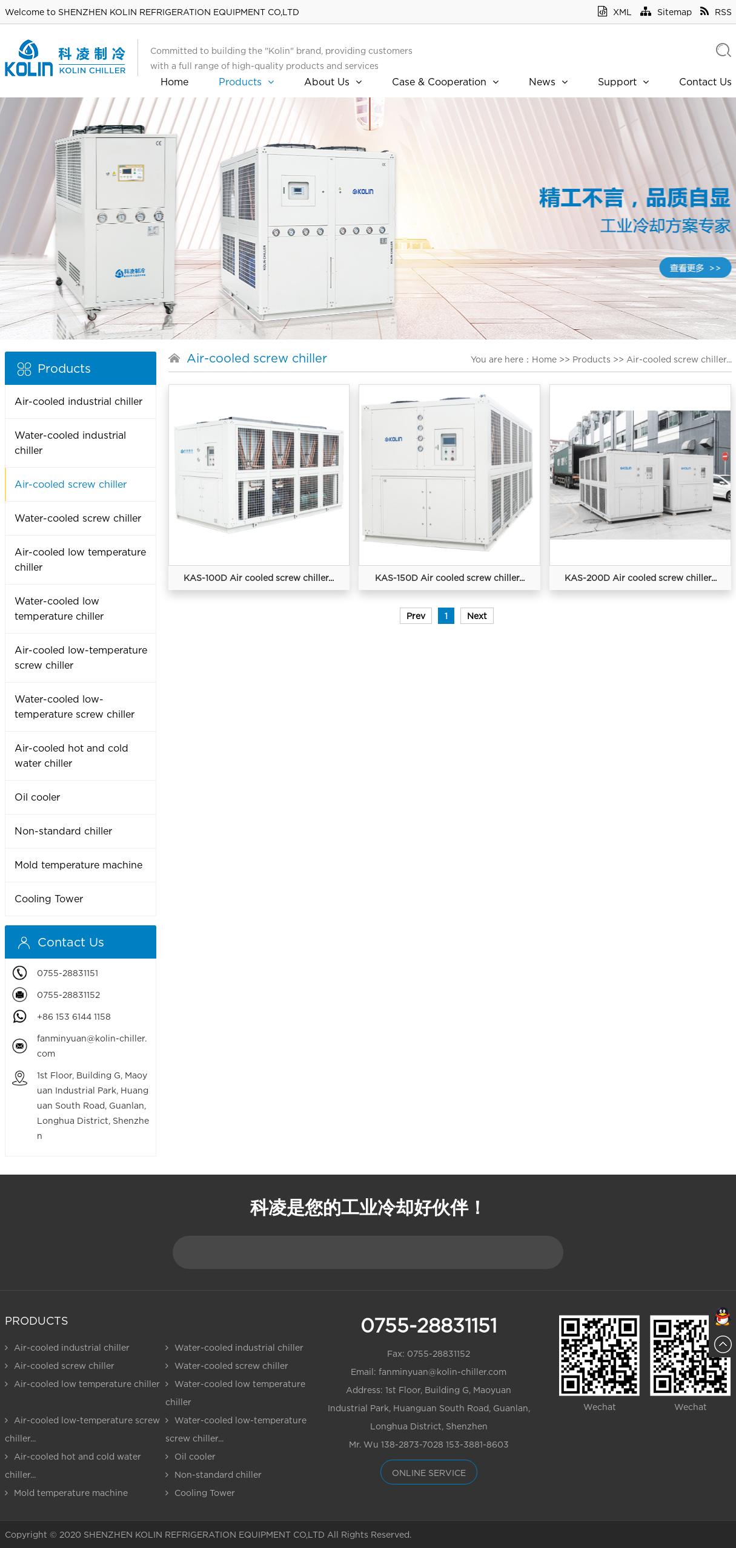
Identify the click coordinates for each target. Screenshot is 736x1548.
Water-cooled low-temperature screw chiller (74, 707)
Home (174, 81)
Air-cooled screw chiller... (679, 359)
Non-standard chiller (63, 830)
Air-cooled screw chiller (71, 484)
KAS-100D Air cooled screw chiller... (259, 577)
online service (429, 1472)
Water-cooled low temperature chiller (59, 608)
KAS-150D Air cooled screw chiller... (450, 577)
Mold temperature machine (78, 864)
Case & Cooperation (445, 81)
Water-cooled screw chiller (78, 518)
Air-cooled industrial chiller (78, 401)
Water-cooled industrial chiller (70, 443)
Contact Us (705, 81)
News (548, 81)
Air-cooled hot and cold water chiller (71, 756)
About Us (333, 81)
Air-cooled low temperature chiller (80, 559)
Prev (415, 615)
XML (615, 11)
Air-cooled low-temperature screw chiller (81, 657)
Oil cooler (37, 797)
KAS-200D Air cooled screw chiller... (641, 577)
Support (623, 81)
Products (246, 81)
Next (477, 615)
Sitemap (666, 11)
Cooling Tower (49, 898)
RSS (716, 11)
